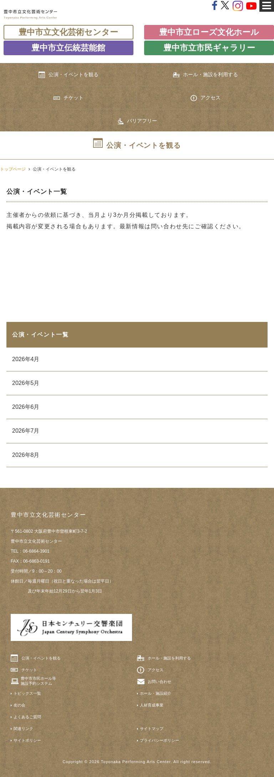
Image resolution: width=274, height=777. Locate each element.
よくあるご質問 (27, 717)
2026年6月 (26, 407)
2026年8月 (26, 455)
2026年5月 (26, 383)
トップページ (13, 169)
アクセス (205, 98)
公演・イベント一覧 (40, 335)
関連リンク (23, 728)
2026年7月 (26, 431)
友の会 (19, 705)
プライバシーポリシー (159, 740)
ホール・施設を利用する (205, 75)
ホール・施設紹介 (155, 693)
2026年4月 (26, 359)
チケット (68, 97)
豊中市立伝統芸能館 (68, 47)
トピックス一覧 (27, 693)
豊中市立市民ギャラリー (209, 47)
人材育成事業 (151, 705)
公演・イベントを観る (68, 75)
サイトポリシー (27, 740)
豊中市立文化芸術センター (68, 32)
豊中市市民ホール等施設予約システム (38, 680)
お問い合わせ (159, 681)
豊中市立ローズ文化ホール (209, 32)
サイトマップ (151, 728)
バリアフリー (137, 121)
